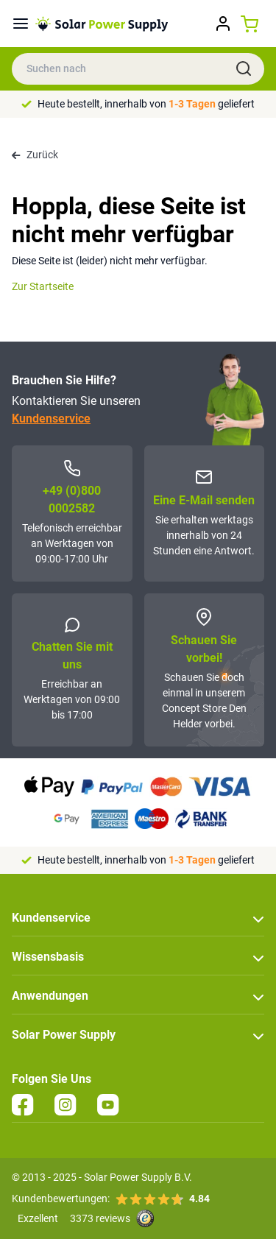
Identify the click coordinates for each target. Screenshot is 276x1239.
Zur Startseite (43, 286)
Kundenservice (51, 419)
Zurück (35, 154)
